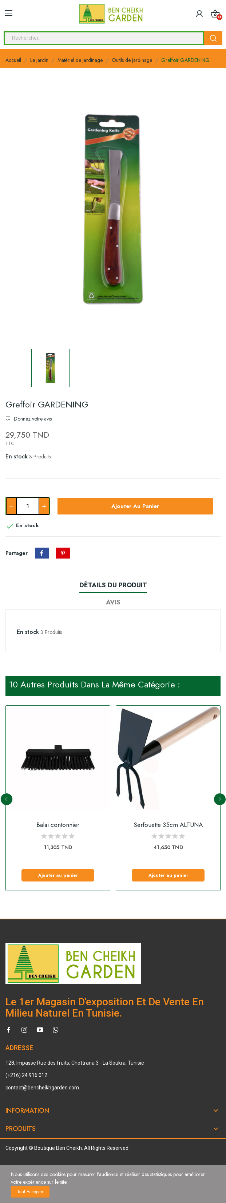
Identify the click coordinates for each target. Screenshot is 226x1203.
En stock (16, 456)
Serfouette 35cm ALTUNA (168, 825)
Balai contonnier (57, 825)
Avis (113, 602)
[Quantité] (28, 506)
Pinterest (63, 553)
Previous (6, 799)
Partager (42, 553)
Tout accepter (30, 1191)
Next (220, 799)
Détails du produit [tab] (113, 585)
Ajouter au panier (135, 506)
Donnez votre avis (32, 418)
